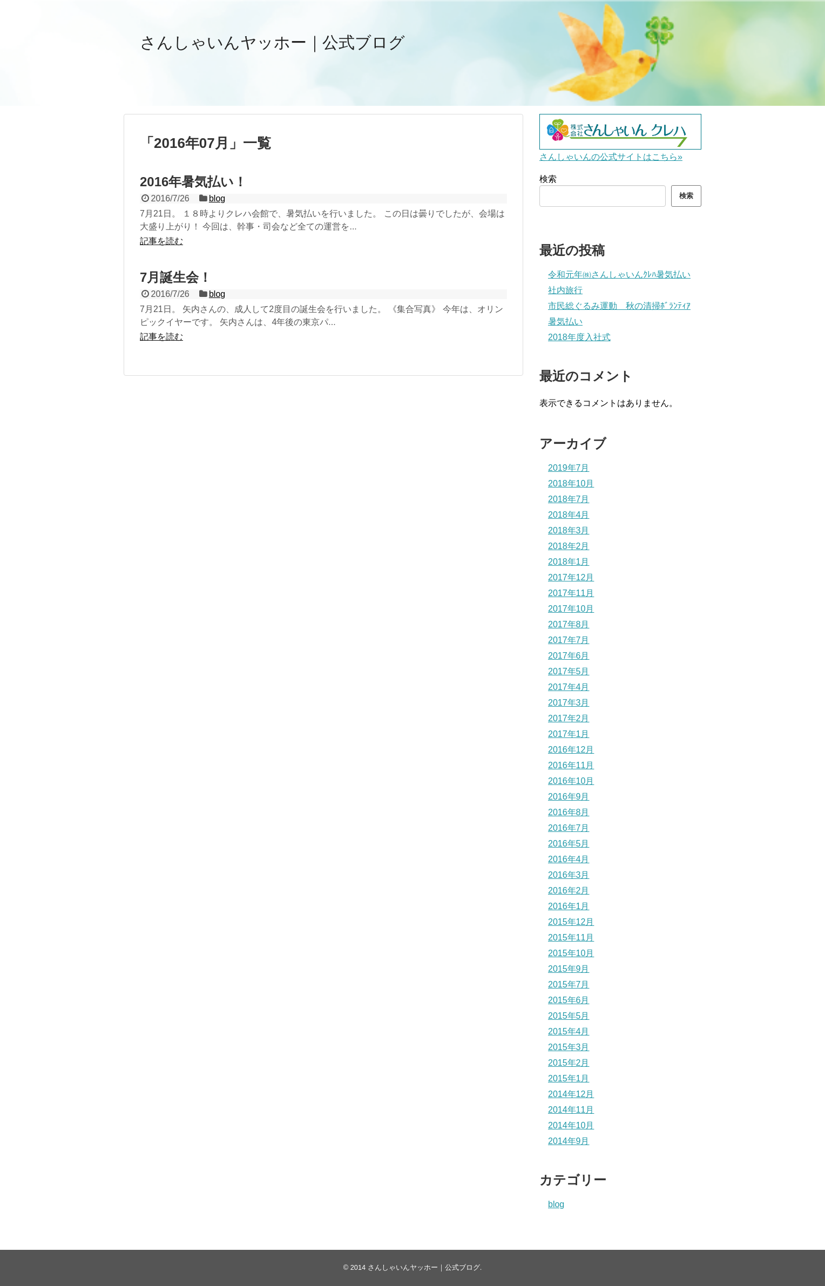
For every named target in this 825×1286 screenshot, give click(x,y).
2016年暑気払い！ (193, 181)
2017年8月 (569, 624)
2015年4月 (569, 1031)
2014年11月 (571, 1109)
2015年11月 (571, 937)
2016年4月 (569, 859)
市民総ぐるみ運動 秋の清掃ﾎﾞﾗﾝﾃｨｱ (619, 305)
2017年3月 (569, 702)
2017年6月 (569, 655)
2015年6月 (569, 1000)
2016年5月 (569, 843)
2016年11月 (571, 765)
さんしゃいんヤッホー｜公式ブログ (272, 42)
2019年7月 (569, 467)
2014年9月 (569, 1141)
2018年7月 (569, 499)
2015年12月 (571, 921)
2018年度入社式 (579, 337)
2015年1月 (569, 1078)
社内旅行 (565, 290)
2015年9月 (569, 968)
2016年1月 (569, 906)
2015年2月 (569, 1062)
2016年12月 (571, 749)
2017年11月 (571, 593)
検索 (548, 179)
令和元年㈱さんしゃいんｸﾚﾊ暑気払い (619, 274)
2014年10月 (571, 1125)
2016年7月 (569, 827)
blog (217, 198)
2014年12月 (571, 1094)
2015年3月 (569, 1047)
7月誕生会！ (176, 277)
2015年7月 (569, 984)
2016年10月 (571, 781)
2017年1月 (569, 734)
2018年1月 (569, 561)
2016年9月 (569, 796)
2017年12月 (571, 577)
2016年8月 (569, 812)
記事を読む (161, 241)
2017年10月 (571, 608)
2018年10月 (571, 483)
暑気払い (565, 321)
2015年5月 (569, 1015)
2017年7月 (569, 640)
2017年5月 (569, 671)
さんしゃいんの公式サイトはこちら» (610, 156)
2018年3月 (569, 530)
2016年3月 (569, 874)
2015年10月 (571, 953)
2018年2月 (569, 546)
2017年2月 (569, 718)
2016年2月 (569, 890)
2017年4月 (569, 687)
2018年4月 (569, 514)
